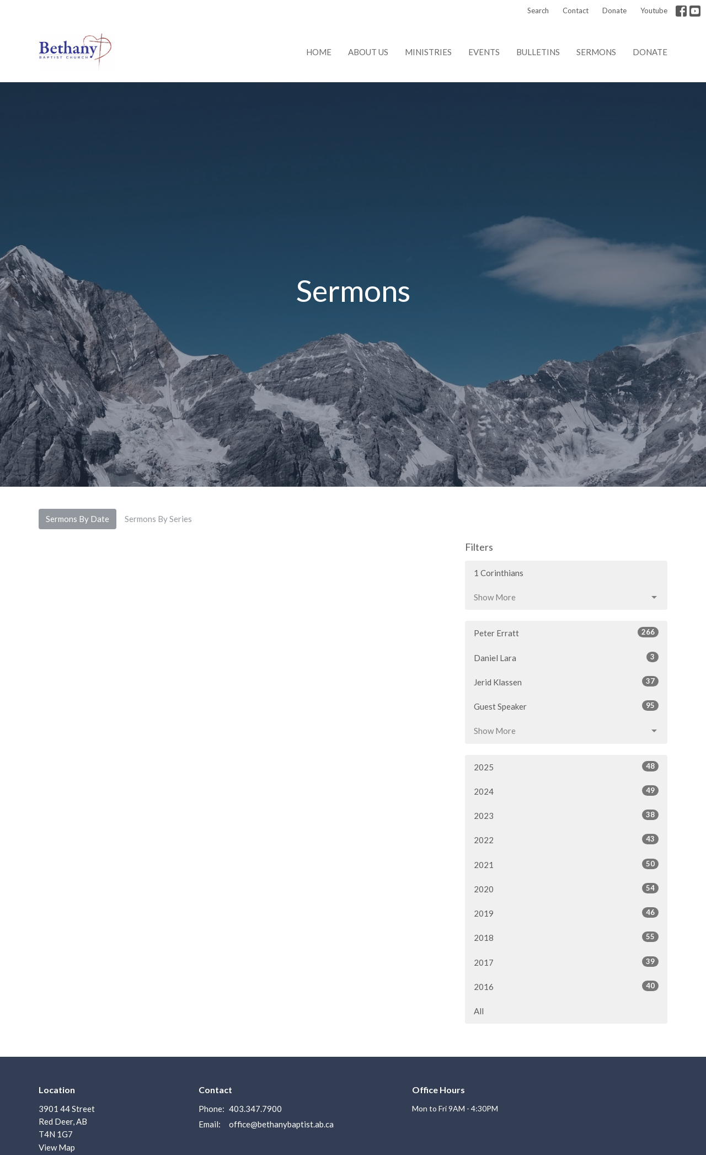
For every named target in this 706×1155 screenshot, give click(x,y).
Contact (576, 10)
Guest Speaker (566, 705)
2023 (566, 815)
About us (368, 52)
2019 (566, 912)
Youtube (653, 10)
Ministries (428, 52)
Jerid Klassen (566, 681)
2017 (566, 961)
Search (538, 10)
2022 (566, 839)
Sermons (596, 52)
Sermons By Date (77, 519)
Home (318, 52)
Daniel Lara (566, 657)
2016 (566, 986)
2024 (566, 790)
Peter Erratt (566, 632)
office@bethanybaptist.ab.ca (281, 1124)
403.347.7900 (255, 1109)
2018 (566, 937)
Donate (614, 10)
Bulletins (538, 52)
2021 (566, 864)
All (479, 1011)
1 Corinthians (498, 573)
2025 (566, 766)
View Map (57, 1147)
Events (484, 52)
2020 (566, 888)
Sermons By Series (158, 519)
